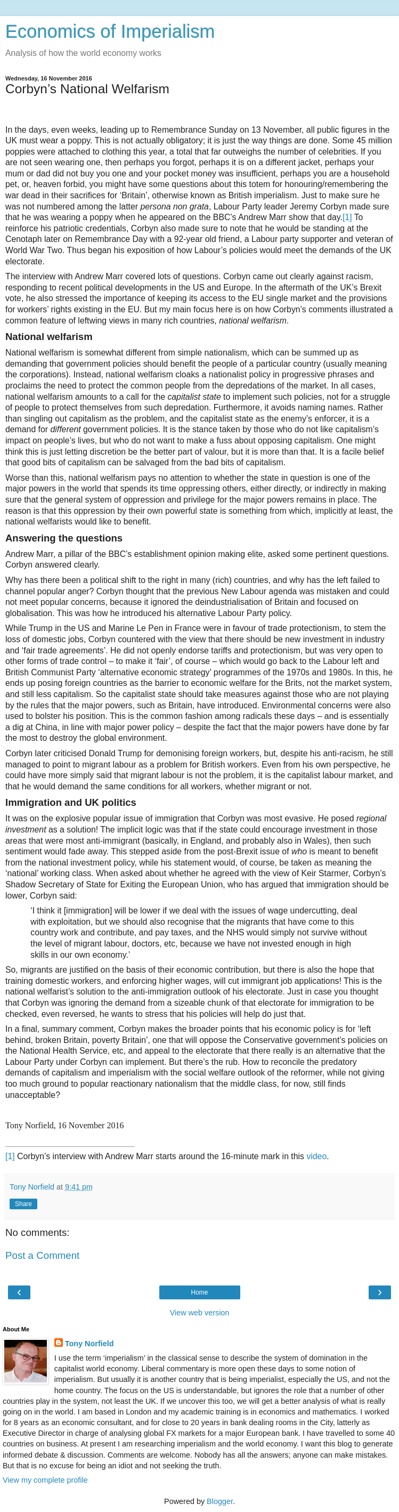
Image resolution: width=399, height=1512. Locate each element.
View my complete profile (45, 1480)
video (316, 1156)
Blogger (220, 1501)
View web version (200, 1312)
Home (199, 1292)
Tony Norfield (89, 1343)
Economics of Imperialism (110, 31)
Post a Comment (42, 1255)
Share (23, 1204)
